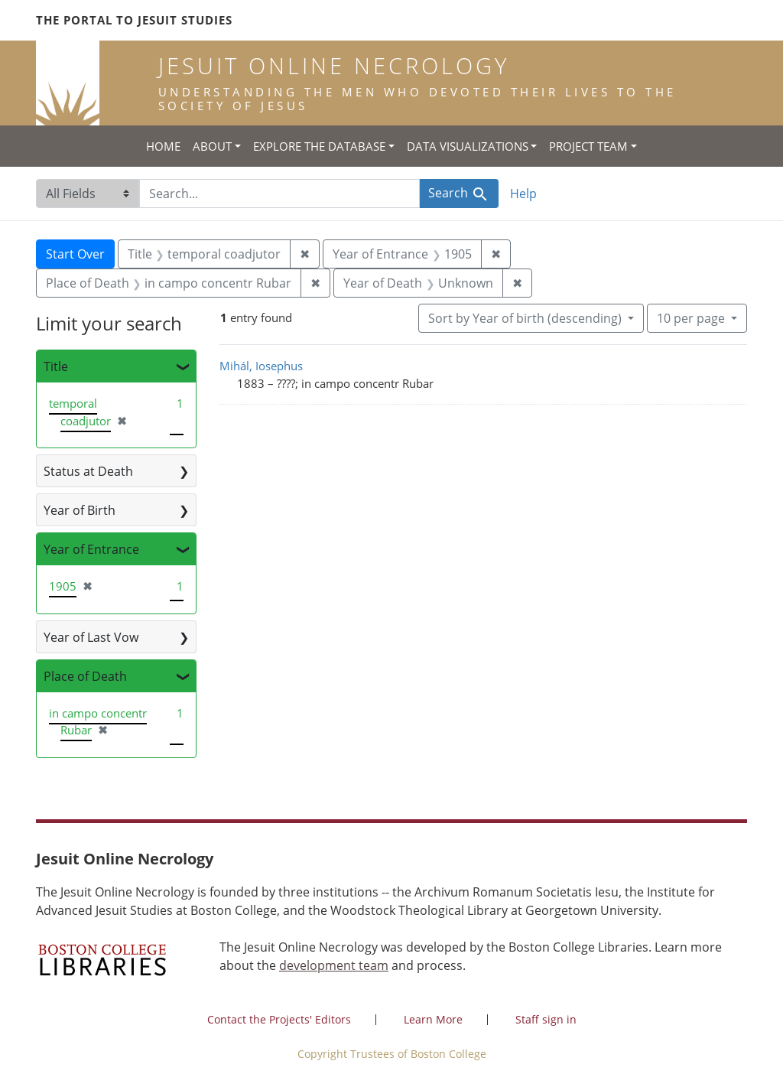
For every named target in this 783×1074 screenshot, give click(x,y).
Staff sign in (546, 1019)
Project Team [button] (588, 146)
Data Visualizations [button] (467, 146)
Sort (526, 318)
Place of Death (85, 676)
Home (163, 146)
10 (692, 317)
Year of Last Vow (91, 637)
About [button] (212, 146)
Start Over (75, 254)
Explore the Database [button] (319, 146)
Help (523, 193)
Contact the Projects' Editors (279, 1019)
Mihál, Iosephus (261, 365)
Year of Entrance (91, 549)
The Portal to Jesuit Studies (134, 20)
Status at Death (88, 471)
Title (56, 366)
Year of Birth (79, 510)
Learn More (433, 1019)
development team (333, 965)
